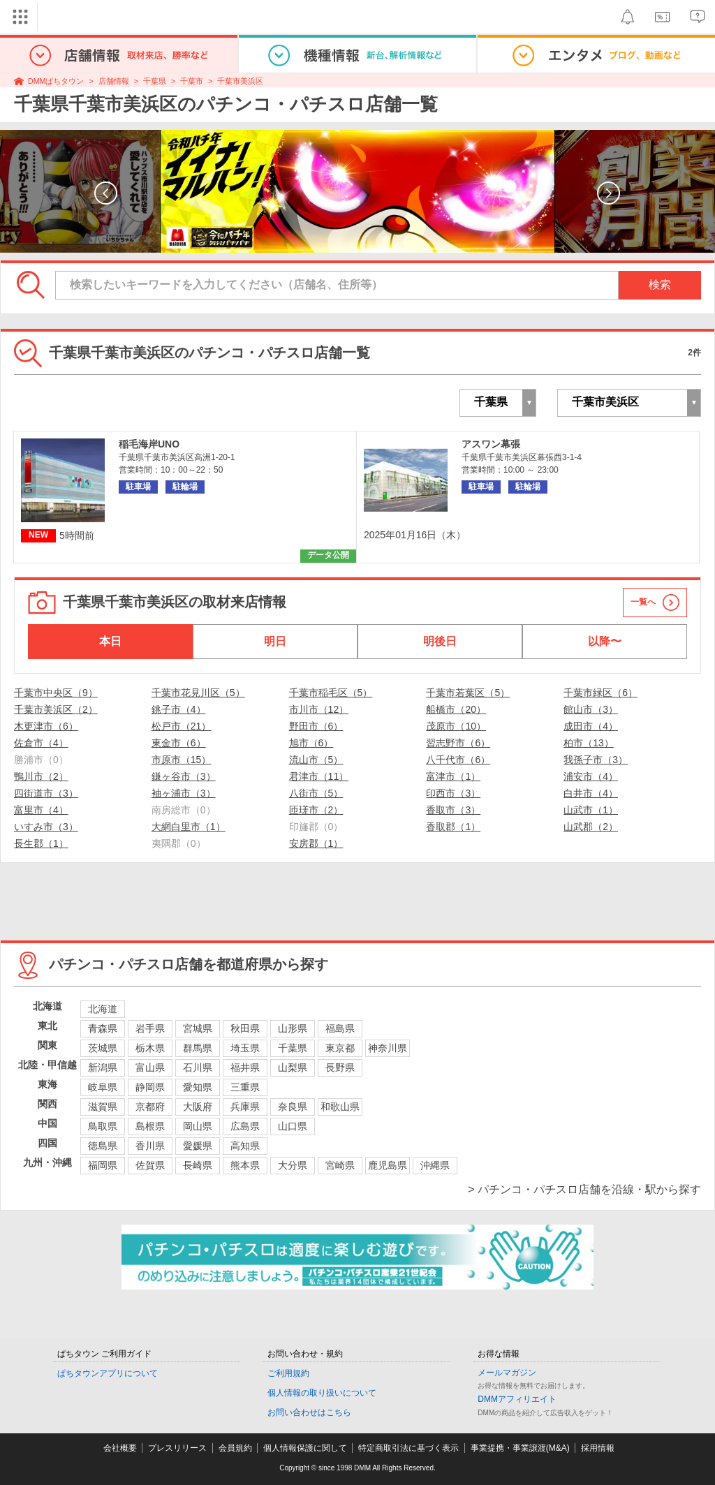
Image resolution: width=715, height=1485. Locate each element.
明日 (275, 641)
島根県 (150, 1126)
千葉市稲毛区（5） (331, 692)
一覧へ (643, 602)
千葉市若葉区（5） (468, 692)
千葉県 (154, 81)
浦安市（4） (590, 776)
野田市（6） (316, 726)
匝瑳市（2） (316, 810)
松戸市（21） (182, 726)
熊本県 (245, 1165)
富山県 (150, 1067)
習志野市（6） (458, 743)
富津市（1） (453, 776)
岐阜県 (102, 1087)
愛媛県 (197, 1145)
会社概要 (120, 1448)
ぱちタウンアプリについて (107, 1373)
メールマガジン (507, 1372)
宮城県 (197, 1028)
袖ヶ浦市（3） (184, 793)
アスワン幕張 (491, 444)
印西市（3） (453, 793)
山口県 (292, 1126)
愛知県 (197, 1087)
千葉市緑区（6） (600, 692)
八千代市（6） (458, 759)
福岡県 (102, 1165)
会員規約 (235, 1448)
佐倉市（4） (41, 743)
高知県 (245, 1145)
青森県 (102, 1028)
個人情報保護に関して (305, 1448)
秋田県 (245, 1028)
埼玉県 (245, 1048)
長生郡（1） (41, 843)
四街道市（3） (46, 793)
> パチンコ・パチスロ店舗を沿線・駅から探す (584, 1189)
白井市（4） (590, 793)
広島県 (245, 1126)
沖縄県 (435, 1165)
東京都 (340, 1048)
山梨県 (292, 1067)
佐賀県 (150, 1165)
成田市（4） (590, 726)
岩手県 (150, 1028)
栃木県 (150, 1048)
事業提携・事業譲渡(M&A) (520, 1448)
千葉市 (191, 81)
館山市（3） (590, 709)
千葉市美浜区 (240, 81)
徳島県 (102, 1145)
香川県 (150, 1145)
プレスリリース (177, 1448)
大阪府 (197, 1106)
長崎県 (197, 1165)
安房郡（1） (316, 843)
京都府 (150, 1106)
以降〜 (604, 641)
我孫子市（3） (595, 759)
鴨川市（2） (41, 776)
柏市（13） (588, 743)
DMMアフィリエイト (517, 1399)
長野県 (340, 1067)
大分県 (292, 1165)
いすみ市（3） (46, 827)
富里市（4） (41, 810)
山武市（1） (590, 810)
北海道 (102, 1008)
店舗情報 (113, 81)
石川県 (197, 1067)
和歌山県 (340, 1106)
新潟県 (102, 1067)
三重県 (245, 1087)
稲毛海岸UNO (149, 444)
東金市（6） (179, 743)
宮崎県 (340, 1165)
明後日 (440, 641)
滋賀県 (102, 1106)
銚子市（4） (179, 709)
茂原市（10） (456, 726)
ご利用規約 (288, 1373)
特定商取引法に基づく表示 (408, 1448)
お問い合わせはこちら (309, 1412)
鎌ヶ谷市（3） (184, 776)
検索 (660, 284)
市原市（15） (182, 759)
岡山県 (197, 1126)
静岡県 (150, 1087)
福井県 (245, 1067)
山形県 (292, 1028)
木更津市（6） (46, 726)
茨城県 (102, 1048)
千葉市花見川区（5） (198, 692)
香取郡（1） (453, 827)
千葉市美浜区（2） (56, 709)
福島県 (340, 1028)
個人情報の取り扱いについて (321, 1393)
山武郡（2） (590, 827)
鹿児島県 (387, 1165)
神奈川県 (387, 1048)
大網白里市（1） (189, 827)
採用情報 (597, 1448)
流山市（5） (316, 759)
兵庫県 (245, 1106)
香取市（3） (453, 810)
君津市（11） (319, 776)
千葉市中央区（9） (56, 692)
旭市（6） (311, 743)
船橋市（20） (456, 709)
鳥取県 (102, 1126)
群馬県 (197, 1048)
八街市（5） (316, 793)
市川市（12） (319, 709)
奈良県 (292, 1106)
